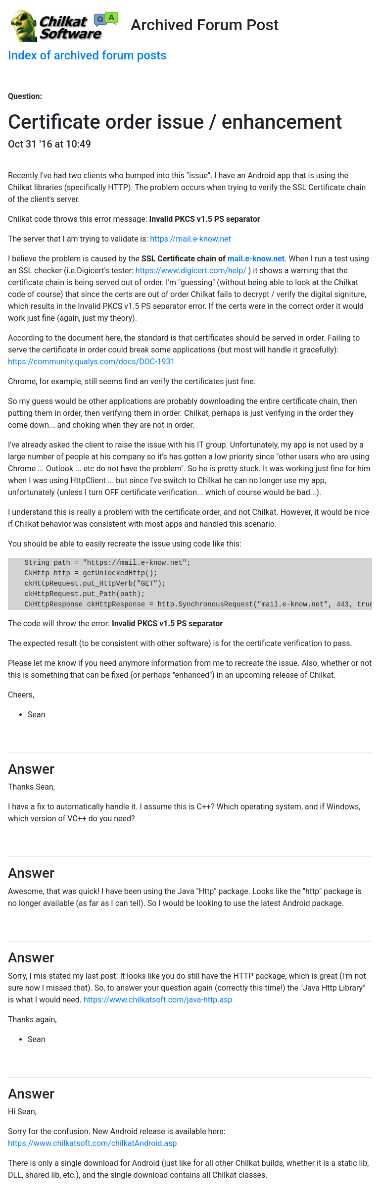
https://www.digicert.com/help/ (191, 270)
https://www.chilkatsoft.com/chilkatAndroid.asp (92, 1143)
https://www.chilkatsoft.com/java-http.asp (158, 999)
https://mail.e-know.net (190, 239)
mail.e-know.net (256, 258)
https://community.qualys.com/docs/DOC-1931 (91, 361)
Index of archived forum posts (87, 55)
